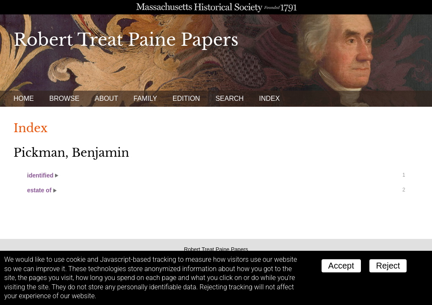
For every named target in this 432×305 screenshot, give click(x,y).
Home (24, 98)
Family (145, 98)
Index (269, 98)
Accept (341, 265)
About (106, 98)
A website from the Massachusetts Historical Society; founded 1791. (216, 7)
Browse (64, 98)
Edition (186, 98)
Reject (388, 265)
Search (229, 98)
